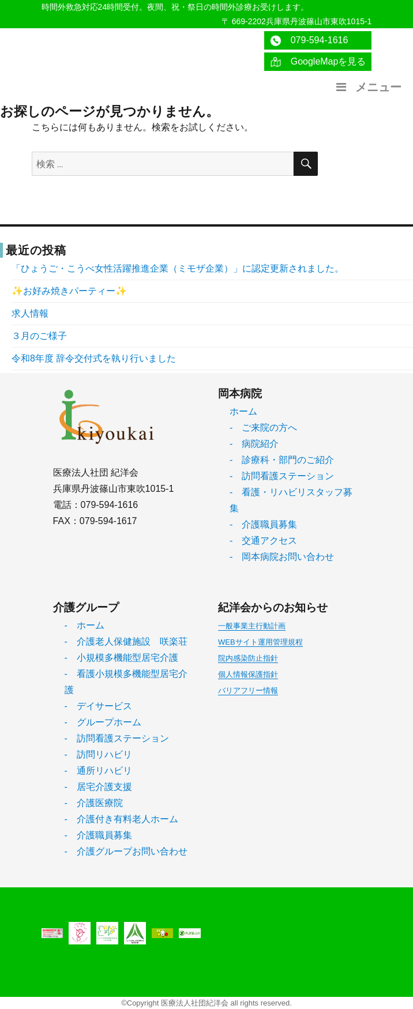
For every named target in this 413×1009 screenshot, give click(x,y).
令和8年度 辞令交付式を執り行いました (94, 358)
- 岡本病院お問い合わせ (282, 557)
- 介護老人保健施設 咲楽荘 (126, 641)
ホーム (243, 411)
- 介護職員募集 (263, 524)
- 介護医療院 (94, 803)
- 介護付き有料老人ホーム (121, 819)
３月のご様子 (39, 336)
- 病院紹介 (254, 444)
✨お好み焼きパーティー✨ (69, 291)
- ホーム (84, 625)
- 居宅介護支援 (98, 787)
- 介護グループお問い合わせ (126, 851)
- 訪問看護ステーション (282, 476)
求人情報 (30, 313)
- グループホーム (103, 722)
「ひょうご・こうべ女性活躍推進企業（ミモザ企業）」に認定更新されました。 (178, 268)
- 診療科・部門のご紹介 (282, 460)
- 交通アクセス (263, 540)
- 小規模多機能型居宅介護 (121, 657)
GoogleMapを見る (318, 62)
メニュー (367, 87)
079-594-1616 (309, 40)
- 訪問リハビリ (98, 754)
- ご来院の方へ (263, 427)
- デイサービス (98, 706)
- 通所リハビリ (98, 770)
